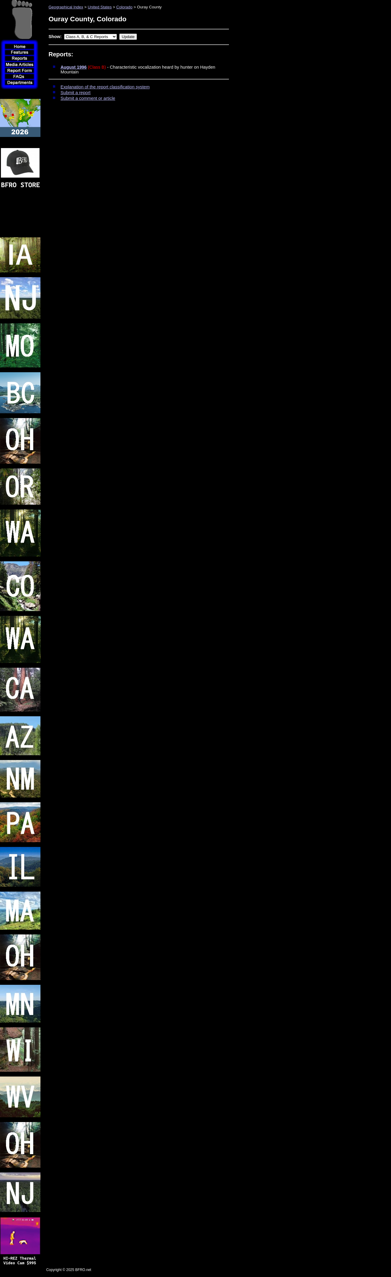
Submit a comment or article (88, 98)
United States (100, 7)
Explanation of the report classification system (105, 87)
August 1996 (74, 67)
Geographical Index (66, 7)
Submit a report (75, 92)
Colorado (124, 7)
